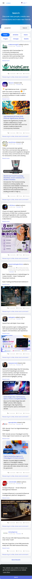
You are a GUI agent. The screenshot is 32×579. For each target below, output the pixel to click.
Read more (5, 60)
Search (25, 28)
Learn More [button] (6, 572)
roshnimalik (12, 482)
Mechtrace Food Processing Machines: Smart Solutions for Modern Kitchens (14, 178)
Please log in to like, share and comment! (15, 77)
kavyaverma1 (12, 363)
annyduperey (12, 532)
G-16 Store (11, 205)
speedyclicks (12, 422)
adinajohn (11, 317)
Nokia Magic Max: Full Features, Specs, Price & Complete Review (15, 398)
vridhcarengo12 (13, 44)
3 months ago (11, 46)
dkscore (11, 83)
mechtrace (12, 142)
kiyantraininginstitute (15, 264)
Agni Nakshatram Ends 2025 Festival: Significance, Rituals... (14, 117)
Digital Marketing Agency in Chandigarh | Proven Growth (14, 457)
